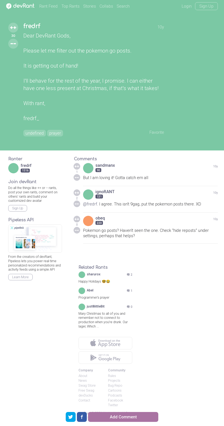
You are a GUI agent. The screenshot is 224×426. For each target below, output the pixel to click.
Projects (114, 381)
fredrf (31, 26)
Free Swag (86, 390)
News (83, 381)
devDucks (86, 395)
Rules (112, 376)
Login (187, 6)
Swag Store (87, 385)
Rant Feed (48, 6)
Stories (89, 6)
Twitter (113, 405)
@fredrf (90, 204)
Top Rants (70, 6)
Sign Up (206, 6)
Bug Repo (115, 385)
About (83, 376)
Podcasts (115, 395)
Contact (84, 400)
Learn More (20, 277)
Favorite (156, 132)
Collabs (106, 6)
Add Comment (123, 416)
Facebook (115, 400)
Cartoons (115, 390)
